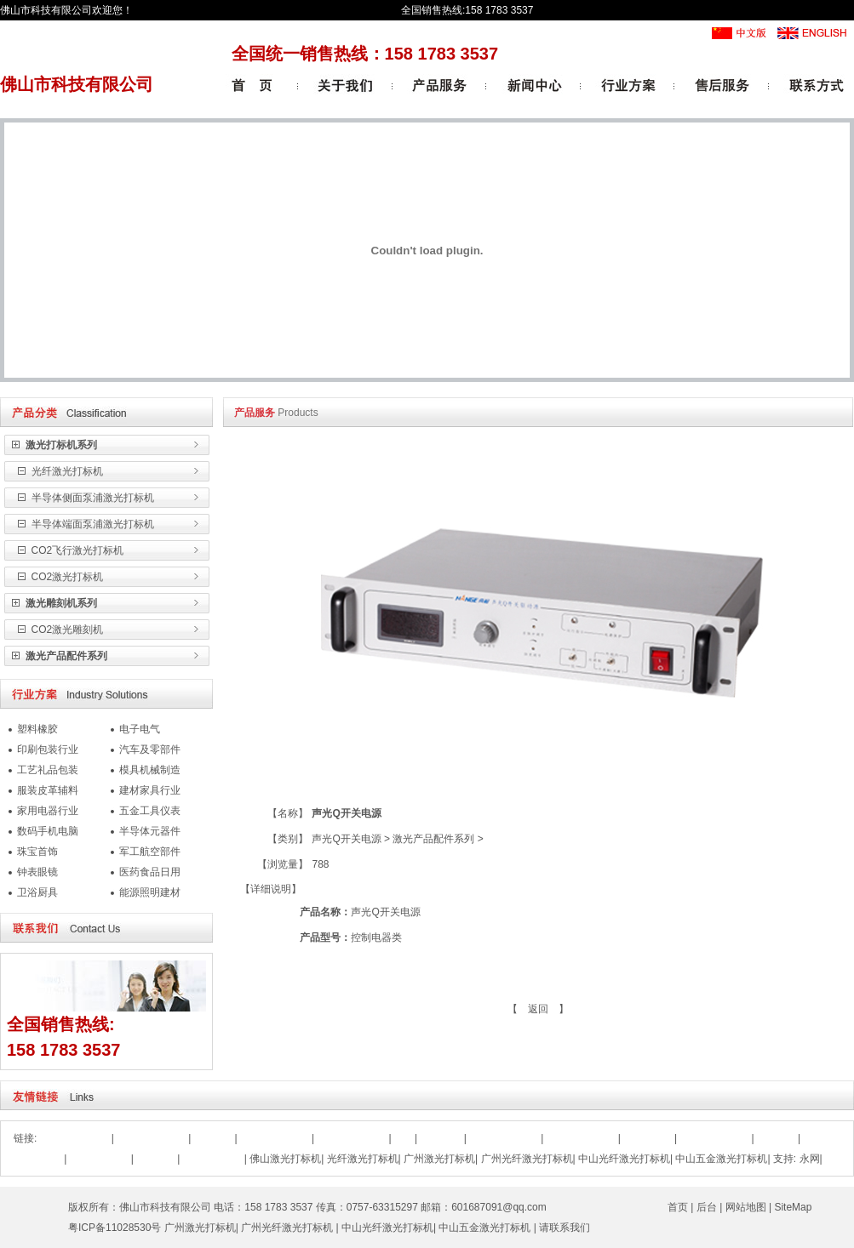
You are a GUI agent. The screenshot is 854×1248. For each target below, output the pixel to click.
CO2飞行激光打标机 (75, 550)
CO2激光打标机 (65, 577)
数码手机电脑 (47, 831)
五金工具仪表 (150, 811)
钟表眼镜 (37, 872)
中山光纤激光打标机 (624, 1159)
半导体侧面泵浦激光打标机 (90, 498)
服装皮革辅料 (47, 790)
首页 (678, 1207)
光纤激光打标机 (65, 471)
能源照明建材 (150, 892)
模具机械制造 (150, 770)
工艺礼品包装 (47, 770)
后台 (706, 1207)
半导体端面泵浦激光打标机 (90, 524)
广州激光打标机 (439, 1159)
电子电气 (139, 729)
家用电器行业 (47, 811)
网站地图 (745, 1207)
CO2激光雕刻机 (65, 629)
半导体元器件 (150, 831)
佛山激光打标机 (285, 1159)
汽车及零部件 (150, 749)
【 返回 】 (538, 1009)
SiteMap (792, 1207)
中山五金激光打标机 (721, 1159)
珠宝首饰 (37, 852)
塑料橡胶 (37, 729)
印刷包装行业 (47, 749)
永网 (810, 1159)
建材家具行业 (150, 790)
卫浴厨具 (37, 892)
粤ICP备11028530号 (114, 1228)
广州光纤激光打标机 (527, 1159)
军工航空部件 (150, 852)
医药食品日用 (150, 872)
